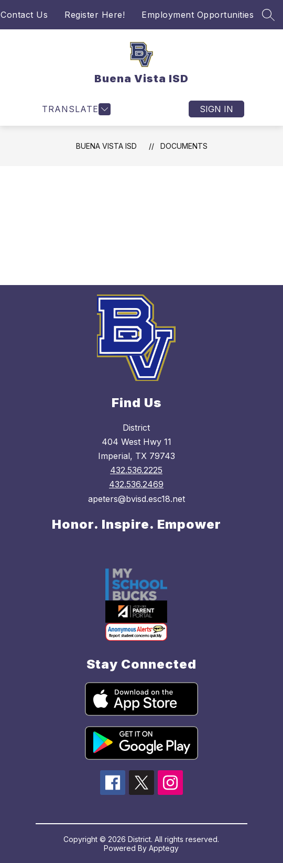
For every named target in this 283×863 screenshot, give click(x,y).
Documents (184, 145)
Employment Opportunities (198, 14)
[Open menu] (75, 109)
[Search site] (268, 14)
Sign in (216, 109)
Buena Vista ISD (106, 145)
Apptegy (164, 848)
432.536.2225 (136, 470)
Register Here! (94, 14)
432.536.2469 (136, 484)
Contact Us (24, 14)
